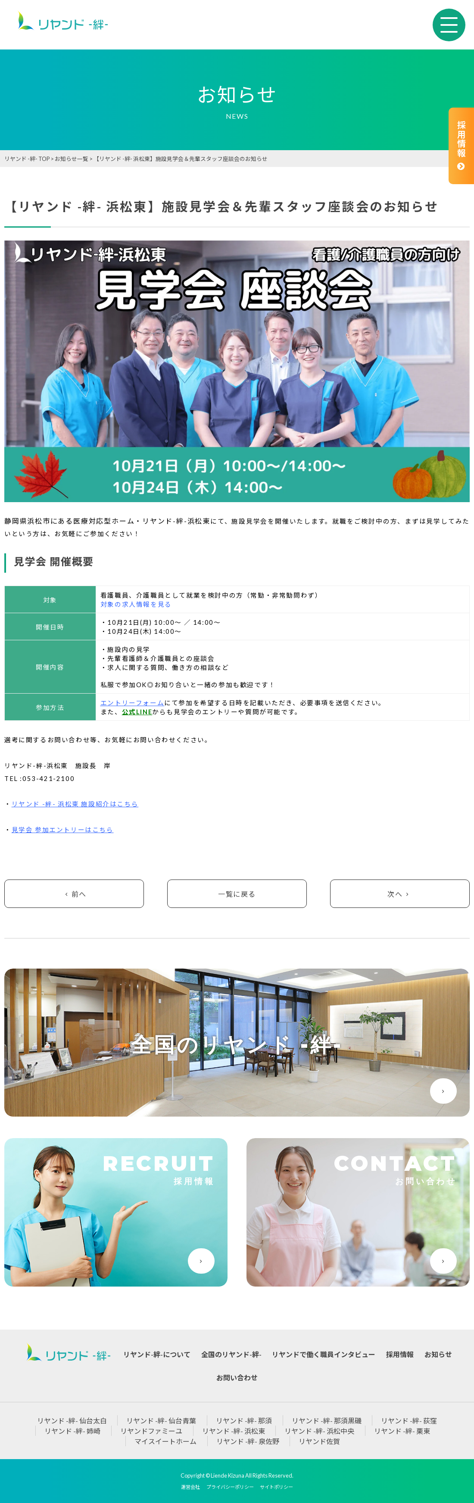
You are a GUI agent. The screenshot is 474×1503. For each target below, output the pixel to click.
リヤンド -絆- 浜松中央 (319, 1431)
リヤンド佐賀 (319, 1441)
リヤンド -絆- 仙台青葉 (161, 1421)
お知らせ (438, 1354)
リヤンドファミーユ (151, 1431)
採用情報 (461, 145)
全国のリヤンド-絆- (231, 1354)
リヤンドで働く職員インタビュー (323, 1354)
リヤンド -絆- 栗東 (402, 1431)
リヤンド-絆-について (156, 1354)
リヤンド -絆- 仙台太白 (72, 1421)
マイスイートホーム (165, 1441)
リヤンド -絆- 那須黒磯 (327, 1421)
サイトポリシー (276, 1487)
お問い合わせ (237, 1377)
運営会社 (190, 1487)
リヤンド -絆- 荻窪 (409, 1421)
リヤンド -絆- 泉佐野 (247, 1441)
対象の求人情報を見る (136, 604)
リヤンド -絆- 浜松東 (233, 1431)
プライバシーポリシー (230, 1487)
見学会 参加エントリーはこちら (63, 829)
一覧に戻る (237, 894)
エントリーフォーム (132, 703)
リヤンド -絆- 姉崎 (72, 1431)
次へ (399, 894)
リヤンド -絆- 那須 (244, 1421)
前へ (74, 894)
